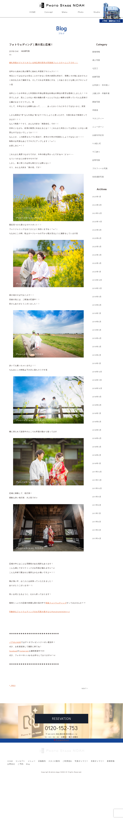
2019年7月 (96, 313)
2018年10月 (97, 388)
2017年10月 (97, 488)
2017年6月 (96, 521)
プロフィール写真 (100, 168)
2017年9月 (96, 496)
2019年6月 (96, 321)
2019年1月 (96, 363)
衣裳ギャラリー (97, 749)
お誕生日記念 (98, 135)
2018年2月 (96, 455)
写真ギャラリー (81, 749)
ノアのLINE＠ (15, 642)
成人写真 (96, 60)
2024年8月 (97, 205)
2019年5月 (96, 330)
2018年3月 (96, 446)
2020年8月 (97, 230)
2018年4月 (96, 438)
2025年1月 (96, 196)
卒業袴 (95, 110)
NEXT (85, 688)
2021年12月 (97, 213)
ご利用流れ (67, 749)
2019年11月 (97, 288)
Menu (64, 12)
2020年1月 (96, 271)
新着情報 (111, 749)
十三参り (96, 152)
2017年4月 (96, 538)
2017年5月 (96, 530)
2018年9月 (96, 396)
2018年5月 (96, 430)
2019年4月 (96, 338)
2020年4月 (97, 255)
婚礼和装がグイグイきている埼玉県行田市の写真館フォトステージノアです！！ (43, 62)
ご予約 (20, 752)
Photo (81, 12)
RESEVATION (61, 718)
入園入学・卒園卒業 (101, 93)
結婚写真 (96, 76)
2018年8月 (96, 405)
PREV (12, 685)
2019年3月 (96, 346)
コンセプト (20, 749)
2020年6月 (96, 238)
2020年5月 (96, 246)
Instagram (24, 651)
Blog (28, 752)
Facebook (13, 651)
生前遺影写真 (98, 176)
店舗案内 (42, 749)
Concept (49, 12)
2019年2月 (96, 355)
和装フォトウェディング (56, 603)
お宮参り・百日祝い (101, 85)
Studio (97, 12)
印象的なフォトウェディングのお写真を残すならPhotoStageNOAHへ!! (39, 611)
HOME (33, 12)
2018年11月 (97, 380)
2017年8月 (96, 505)
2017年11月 (97, 480)
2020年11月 (97, 221)
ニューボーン (98, 127)
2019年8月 (96, 305)
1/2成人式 (96, 143)
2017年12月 (97, 471)
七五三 (95, 68)
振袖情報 (96, 51)
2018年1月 (96, 463)
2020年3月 (96, 263)
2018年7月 (96, 413)
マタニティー (98, 118)
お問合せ (11, 752)
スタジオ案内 (54, 749)
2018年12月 (97, 371)
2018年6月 (96, 421)
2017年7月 (96, 513)
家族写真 (96, 102)
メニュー (31, 749)
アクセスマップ (62, 740)
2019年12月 (97, 280)
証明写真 (96, 160)
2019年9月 (96, 296)
